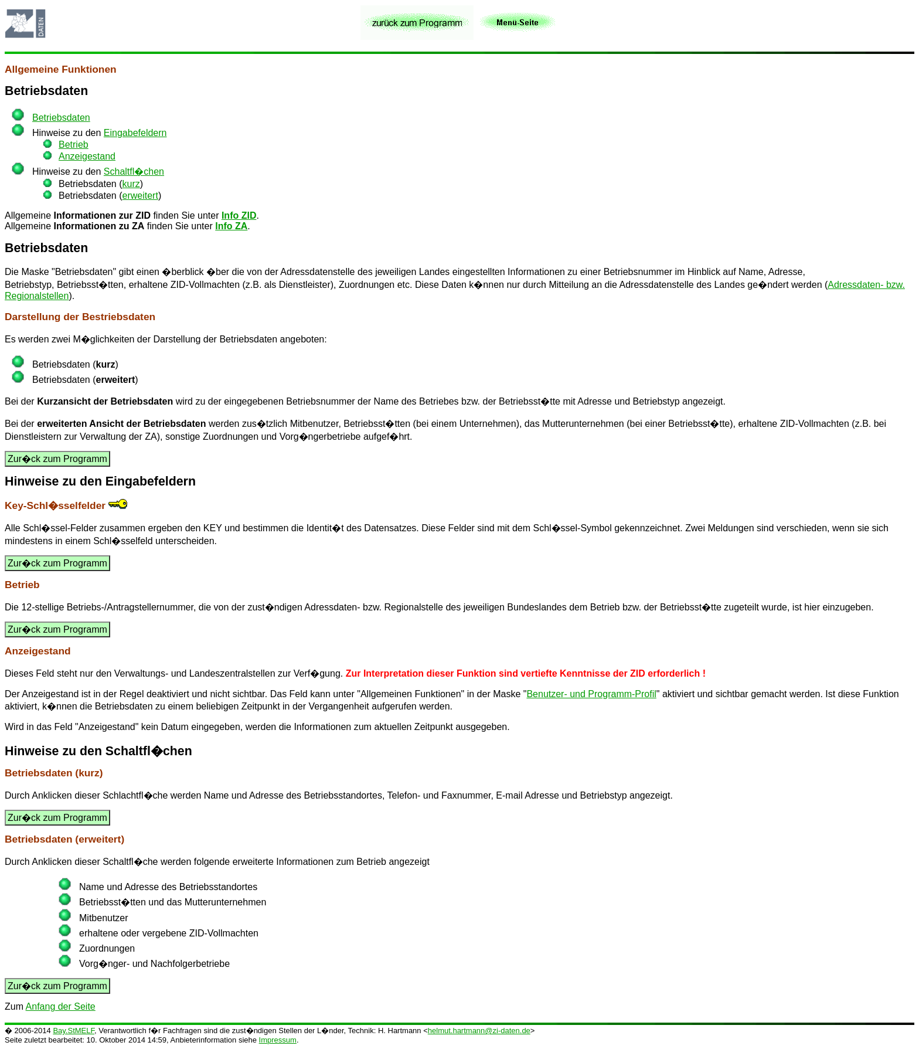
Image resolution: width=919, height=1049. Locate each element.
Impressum (278, 1040)
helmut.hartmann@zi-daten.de (479, 1030)
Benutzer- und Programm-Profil (591, 694)
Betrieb (74, 145)
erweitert (140, 196)
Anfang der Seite (61, 1006)
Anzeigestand (87, 156)
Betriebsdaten (46, 91)
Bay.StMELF (73, 1030)
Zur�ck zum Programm (57, 459)
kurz (131, 184)
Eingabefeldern (135, 133)
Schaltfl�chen (134, 171)
